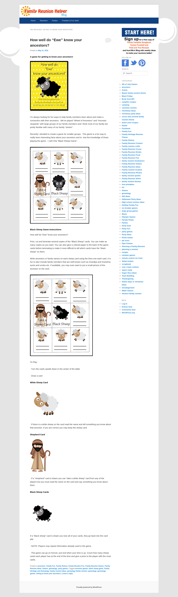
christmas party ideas (131, 114)
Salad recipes (128, 261)
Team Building (128, 276)
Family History (62, 566)
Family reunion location (132, 170)
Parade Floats (128, 220)
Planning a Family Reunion (133, 246)
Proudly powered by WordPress (89, 587)
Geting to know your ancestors (48, 574)
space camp (127, 270)
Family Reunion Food (131, 155)
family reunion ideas (58, 571)
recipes (125, 252)
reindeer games (128, 255)
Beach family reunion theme (134, 93)
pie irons (125, 240)
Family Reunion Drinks (131, 152)
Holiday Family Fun (130, 205)
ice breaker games (130, 208)
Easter (124, 125)
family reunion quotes (131, 176)
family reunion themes (131, 181)
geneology (92, 571)
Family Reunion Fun (76, 566)
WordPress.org (128, 313)
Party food (126, 226)
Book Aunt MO (128, 99)
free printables (128, 184)
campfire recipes (129, 102)
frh (123, 187)
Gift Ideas (126, 196)
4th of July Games (129, 84)
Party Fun (126, 229)
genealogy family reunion (77, 571)
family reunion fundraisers (133, 161)
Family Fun (50, 566)
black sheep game (96, 569)
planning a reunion (130, 249)
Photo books (127, 238)
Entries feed (127, 307)
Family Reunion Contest (132, 143)
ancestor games (81, 569)
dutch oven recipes (130, 123)
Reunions (44, 21)
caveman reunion (129, 108)
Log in (124, 304)
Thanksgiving (128, 279)
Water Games (127, 291)
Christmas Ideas (129, 111)
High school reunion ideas (133, 202)
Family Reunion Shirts (131, 179)
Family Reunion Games (94, 566)
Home (33, 21)
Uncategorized (128, 288)
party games (63, 569)
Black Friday (127, 96)
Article (124, 90)
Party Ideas (126, 234)
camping (125, 105)
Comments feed (128, 310)
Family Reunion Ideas (131, 167)
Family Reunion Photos (132, 173)
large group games (130, 211)
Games (45, 569)
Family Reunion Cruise (131, 149)
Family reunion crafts (131, 146)
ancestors (41, 566)
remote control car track (132, 258)
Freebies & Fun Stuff (70, 21)
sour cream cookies (130, 267)
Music (124, 214)
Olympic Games (128, 217)
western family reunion (132, 293)
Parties (55, 21)
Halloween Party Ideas (131, 199)
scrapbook (126, 264)
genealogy (53, 569)
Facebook (126, 128)
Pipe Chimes (127, 243)
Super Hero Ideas (129, 273)
